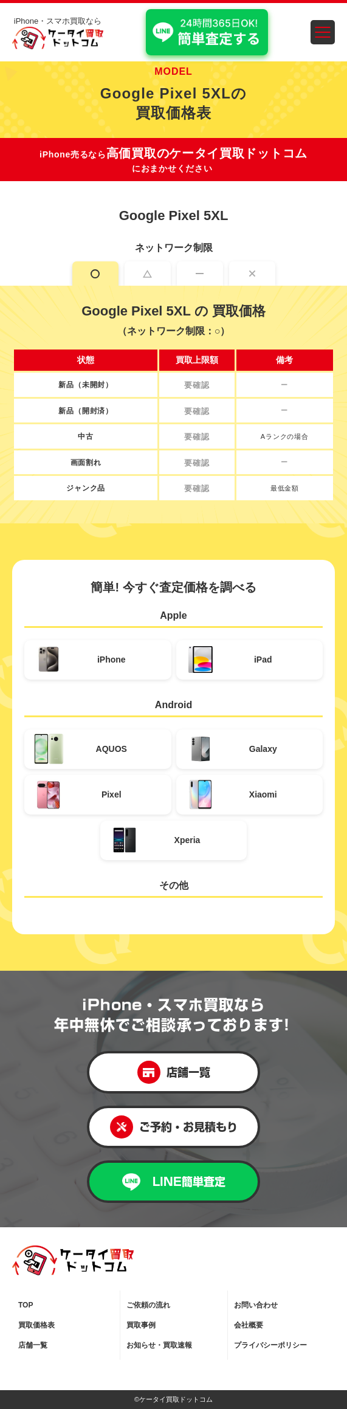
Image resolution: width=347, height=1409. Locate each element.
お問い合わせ (256, 1305)
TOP (25, 1305)
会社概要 (248, 1325)
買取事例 (141, 1325)
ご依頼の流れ (148, 1305)
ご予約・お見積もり (174, 1127)
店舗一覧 (173, 1072)
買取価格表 (36, 1325)
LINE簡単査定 (173, 1182)
